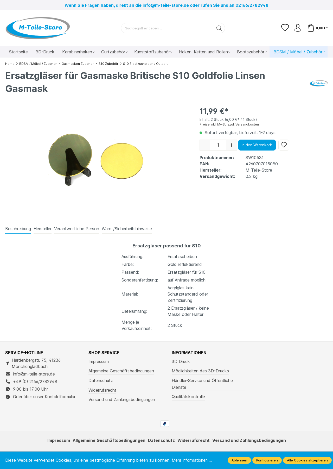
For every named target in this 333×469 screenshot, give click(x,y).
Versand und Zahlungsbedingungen (121, 399)
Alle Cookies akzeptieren (307, 460)
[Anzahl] (218, 145)
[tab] (18, 229)
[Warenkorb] (317, 28)
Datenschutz (100, 380)
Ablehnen (239, 460)
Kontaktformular (60, 396)
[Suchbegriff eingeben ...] (167, 28)
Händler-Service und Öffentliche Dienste (202, 384)
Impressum (98, 361)
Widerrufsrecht (102, 390)
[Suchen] (219, 28)
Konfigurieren (267, 460)
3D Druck (181, 361)
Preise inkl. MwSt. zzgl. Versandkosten (229, 124)
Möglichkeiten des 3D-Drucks (200, 370)
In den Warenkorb (257, 145)
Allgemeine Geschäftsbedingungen (121, 370)
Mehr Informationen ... (193, 460)
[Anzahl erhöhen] (231, 145)
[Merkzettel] (285, 28)
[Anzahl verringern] (205, 145)
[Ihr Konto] (298, 28)
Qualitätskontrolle (188, 396)
